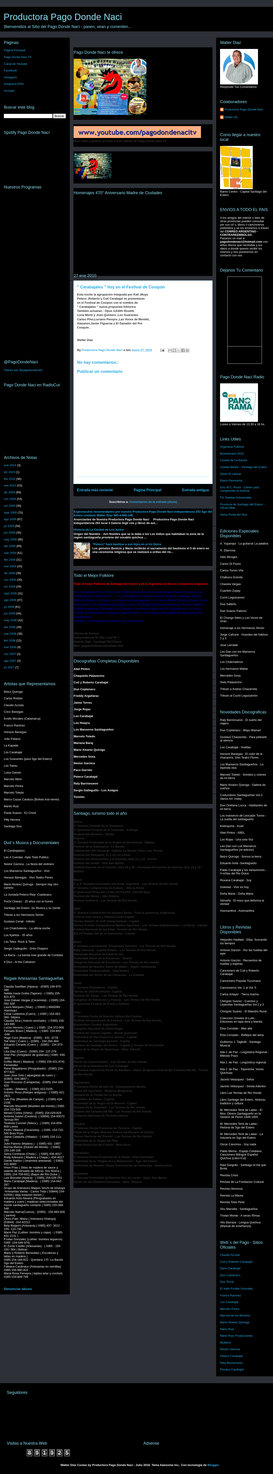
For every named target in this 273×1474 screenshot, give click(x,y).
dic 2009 (9, 492)
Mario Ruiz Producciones (236, 1335)
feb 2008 (9, 640)
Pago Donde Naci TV (18, 57)
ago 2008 (10, 600)
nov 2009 (10, 499)
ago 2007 (10, 660)
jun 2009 (9, 532)
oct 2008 (9, 586)
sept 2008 (10, 593)
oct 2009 (9, 505)
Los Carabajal (229, 1302)
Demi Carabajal (230, 1268)
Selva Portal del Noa (233, 514)
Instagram (10, 77)
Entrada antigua (195, 490)
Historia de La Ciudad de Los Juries (99, 529)
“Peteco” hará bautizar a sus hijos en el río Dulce (126, 544)
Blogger (213, 1465)
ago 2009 (10, 519)
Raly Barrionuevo (231, 1363)
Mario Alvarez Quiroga (234, 1322)
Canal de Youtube (15, 64)
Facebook (10, 70)
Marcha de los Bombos (235, 1315)
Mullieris (225, 1342)
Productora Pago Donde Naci (63, 17)
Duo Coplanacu (230, 1275)
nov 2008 (10, 579)
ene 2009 (10, 566)
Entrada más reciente (95, 490)
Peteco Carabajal (231, 1356)
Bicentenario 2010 (232, 453)
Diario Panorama (231, 480)
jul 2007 (9, 667)
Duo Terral (227, 1281)
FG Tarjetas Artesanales (236, 497)
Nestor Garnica (230, 1349)
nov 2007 (10, 654)
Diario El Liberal (230, 474)
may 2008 (10, 620)
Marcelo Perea (229, 1309)
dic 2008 (9, 573)
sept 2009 (10, 512)
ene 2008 (10, 647)
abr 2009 (9, 546)
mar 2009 (10, 553)
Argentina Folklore (232, 446)
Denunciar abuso (18, 1289)
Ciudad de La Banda (233, 460)
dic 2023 (9, 472)
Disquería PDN (14, 84)
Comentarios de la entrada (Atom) (153, 502)
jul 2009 (9, 526)
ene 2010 (10, 485)
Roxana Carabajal (232, 1369)
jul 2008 (9, 606)
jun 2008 (9, 613)
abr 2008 (9, 627)
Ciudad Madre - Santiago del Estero (243, 467)
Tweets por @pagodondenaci (23, 370)
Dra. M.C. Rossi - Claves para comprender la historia (239, 489)
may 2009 (10, 539)
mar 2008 (10, 633)
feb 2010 (9, 479)
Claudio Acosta (230, 1255)
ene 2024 (10, 465)
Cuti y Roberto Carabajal (236, 1261)
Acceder (9, 90)
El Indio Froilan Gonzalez (236, 1288)
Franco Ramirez (230, 1295)
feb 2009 (9, 559)
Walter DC (231, 117)
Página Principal (147, 490)
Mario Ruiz (227, 1329)
